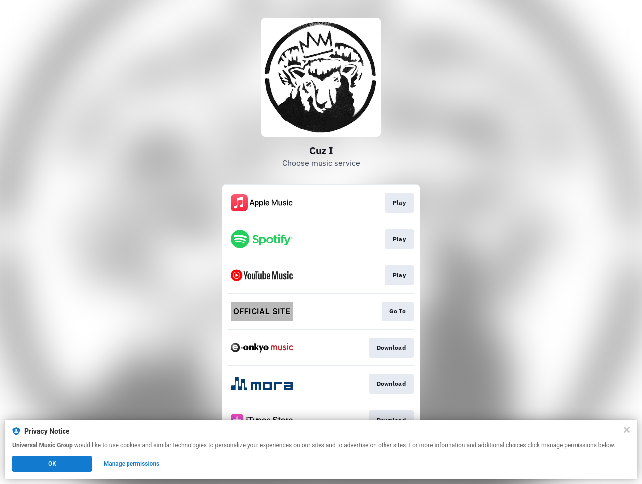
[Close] (627, 430)
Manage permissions (132, 463)
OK (52, 463)
